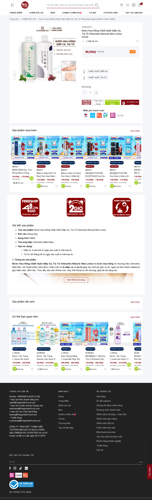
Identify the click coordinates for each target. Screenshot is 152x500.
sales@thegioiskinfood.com (22, 412)
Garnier (41, 363)
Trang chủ (14, 29)
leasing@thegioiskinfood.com (23, 424)
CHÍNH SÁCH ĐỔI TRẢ (105, 433)
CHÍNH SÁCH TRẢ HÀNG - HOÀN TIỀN (111, 424)
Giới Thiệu (101, 406)
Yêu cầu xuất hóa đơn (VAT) (109, 446)
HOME (61, 406)
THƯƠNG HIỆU (110, 12)
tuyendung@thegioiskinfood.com (24, 430)
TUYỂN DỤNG (102, 455)
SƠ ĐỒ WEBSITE (104, 411)
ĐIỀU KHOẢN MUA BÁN (106, 442)
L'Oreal (16, 363)
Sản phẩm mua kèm (24, 140)
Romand (89, 363)
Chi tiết (120, 125)
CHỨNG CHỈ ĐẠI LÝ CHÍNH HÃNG (109, 415)
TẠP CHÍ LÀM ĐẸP (134, 12)
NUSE (136, 363)
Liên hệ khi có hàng (112, 112)
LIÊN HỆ (100, 460)
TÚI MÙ (92, 12)
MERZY (15, 176)
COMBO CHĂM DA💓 (72, 12)
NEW (52, 12)
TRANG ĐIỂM (15, 12)
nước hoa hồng (105, 273)
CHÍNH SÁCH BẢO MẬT (106, 437)
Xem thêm (135, 141)
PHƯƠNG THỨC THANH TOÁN (108, 420)
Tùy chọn (149, 463)
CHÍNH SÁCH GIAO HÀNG (107, 428)
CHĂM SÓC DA (36, 12)
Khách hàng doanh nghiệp (109, 451)
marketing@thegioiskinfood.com (24, 418)
